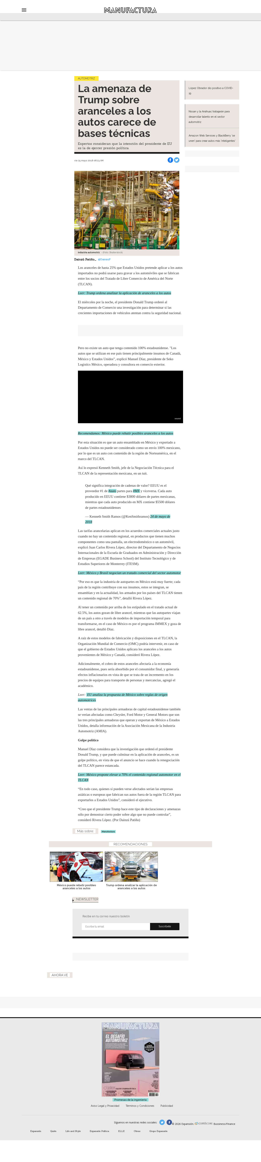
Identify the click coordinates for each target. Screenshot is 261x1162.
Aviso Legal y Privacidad (105, 1105)
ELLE (121, 1131)
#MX (136, 491)
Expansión (35, 1131)
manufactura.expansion (169, 1122)
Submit (164, 926)
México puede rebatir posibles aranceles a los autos (103, 887)
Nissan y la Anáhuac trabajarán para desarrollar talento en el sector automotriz (209, 116)
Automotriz (86, 78)
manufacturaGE (162, 1122)
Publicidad (167, 1105)
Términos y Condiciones (140, 1105)
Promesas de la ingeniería (130, 1099)
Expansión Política (99, 1131)
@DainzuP (104, 259)
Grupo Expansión (158, 1131)
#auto (112, 491)
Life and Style (73, 1131)
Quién (53, 1131)
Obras (137, 1131)
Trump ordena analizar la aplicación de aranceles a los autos (157, 887)
